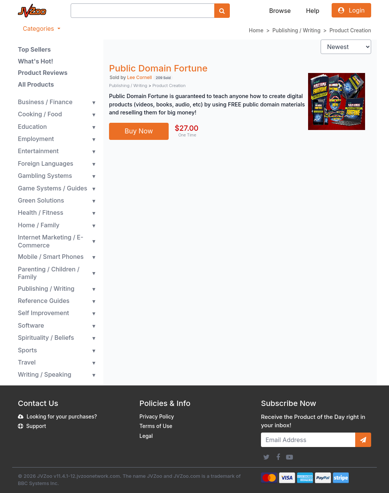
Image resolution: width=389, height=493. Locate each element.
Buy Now (139, 131)
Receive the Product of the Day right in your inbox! (313, 421)
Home (256, 30)
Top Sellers (34, 49)
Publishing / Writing (296, 30)
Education (32, 126)
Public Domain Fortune (158, 68)
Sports (27, 350)
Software (31, 325)
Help (312, 10)
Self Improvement (43, 313)
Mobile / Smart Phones (51, 256)
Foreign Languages (45, 163)
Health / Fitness (40, 212)
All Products (36, 84)
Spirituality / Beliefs (46, 337)
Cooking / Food (40, 114)
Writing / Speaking (44, 374)
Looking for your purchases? (62, 417)
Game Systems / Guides (52, 188)
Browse (280, 10)
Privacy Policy (156, 417)
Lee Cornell (139, 77)
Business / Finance (45, 102)
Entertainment (38, 151)
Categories (39, 28)
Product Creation (350, 30)
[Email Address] (308, 440)
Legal (146, 436)
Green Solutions (41, 200)
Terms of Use (155, 426)
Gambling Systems (45, 175)
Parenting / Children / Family (48, 273)
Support (36, 426)
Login (351, 10)
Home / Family (38, 225)
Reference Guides (44, 300)
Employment (36, 139)
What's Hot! (35, 61)
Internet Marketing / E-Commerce (50, 241)
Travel (27, 362)
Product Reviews (43, 72)
